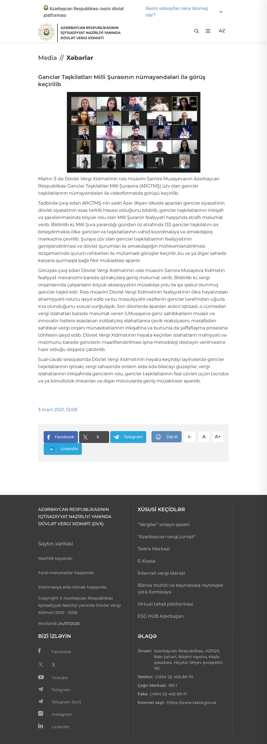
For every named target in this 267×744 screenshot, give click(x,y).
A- (190, 436)
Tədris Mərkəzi (154, 549)
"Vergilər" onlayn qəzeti (164, 524)
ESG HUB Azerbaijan (161, 616)
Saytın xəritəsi (55, 544)
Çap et (166, 437)
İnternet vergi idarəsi (161, 573)
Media (47, 58)
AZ (222, 30)
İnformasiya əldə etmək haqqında (72, 587)
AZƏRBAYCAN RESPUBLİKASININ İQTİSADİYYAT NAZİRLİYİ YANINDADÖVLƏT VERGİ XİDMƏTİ (91, 33)
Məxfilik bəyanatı (55, 558)
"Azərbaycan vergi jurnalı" (166, 536)
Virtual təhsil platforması (165, 604)
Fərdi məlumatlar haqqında (65, 572)
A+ (218, 436)
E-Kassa (147, 561)
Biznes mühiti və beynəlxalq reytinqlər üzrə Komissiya (181, 589)
